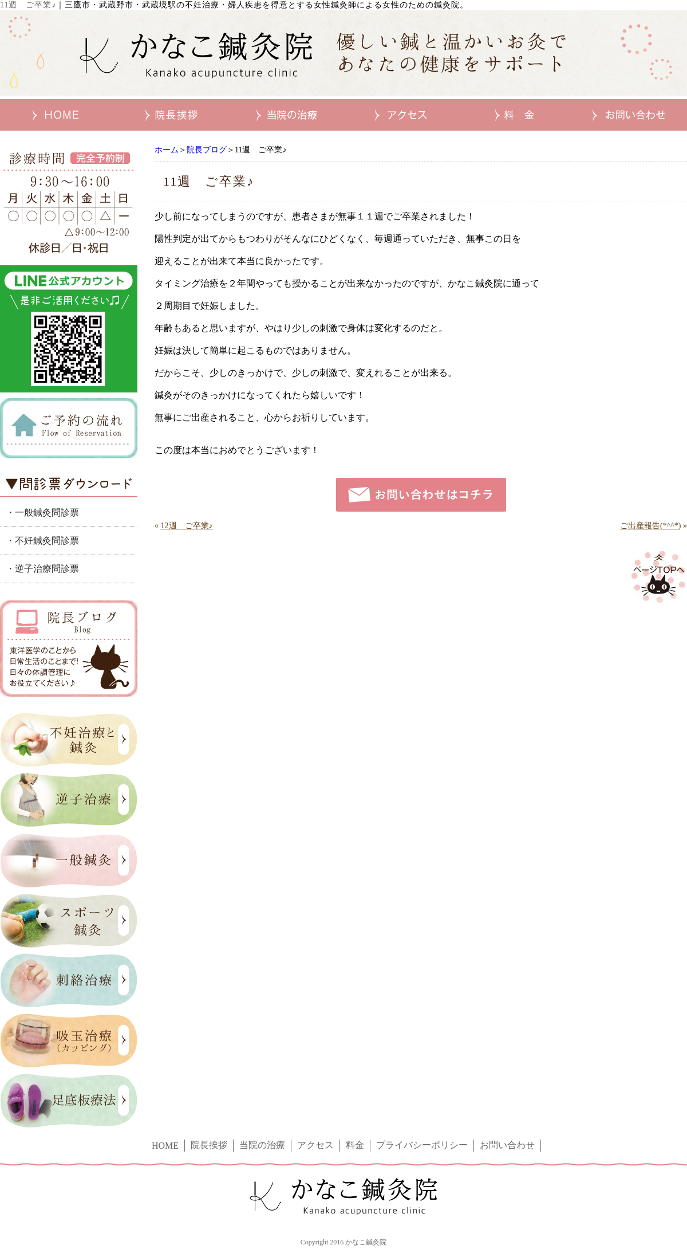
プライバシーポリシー (422, 1145)
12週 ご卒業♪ (187, 525)
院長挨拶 (209, 1145)
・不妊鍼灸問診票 (42, 540)
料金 (355, 1145)
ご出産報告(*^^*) (650, 525)
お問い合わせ (507, 1145)
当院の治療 (262, 1145)
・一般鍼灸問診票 (42, 512)
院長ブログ (207, 150)
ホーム (167, 150)
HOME (165, 1145)
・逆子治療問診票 (42, 569)
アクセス (315, 1145)
